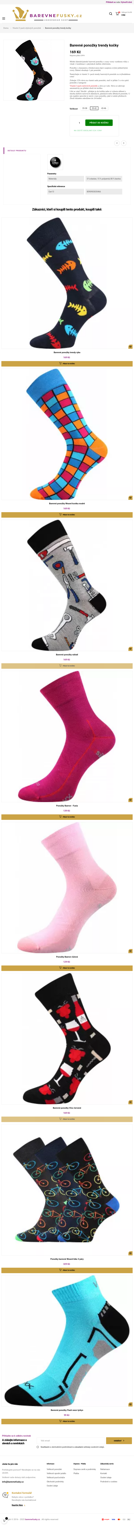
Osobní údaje (52, 1486)
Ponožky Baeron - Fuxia (67, 806)
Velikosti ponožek (54, 1469)
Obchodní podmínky (55, 1482)
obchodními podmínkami (62, 1447)
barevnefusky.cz (32, 1519)
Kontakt (103, 1473)
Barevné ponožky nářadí (67, 654)
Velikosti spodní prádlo (56, 1473)
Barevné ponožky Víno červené (67, 1108)
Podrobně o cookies (108, 1482)
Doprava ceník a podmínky (85, 1469)
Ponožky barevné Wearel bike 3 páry (67, 1259)
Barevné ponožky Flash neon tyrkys (67, 1410)
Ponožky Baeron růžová (67, 957)
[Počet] (79, 122)
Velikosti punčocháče (56, 1477)
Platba (76, 1473)
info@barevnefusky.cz (13, 1482)
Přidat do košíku (99, 123)
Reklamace (105, 1469)
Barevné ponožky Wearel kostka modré (67, 503)
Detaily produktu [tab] (17, 151)
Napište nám (17, 1505)
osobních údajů (97, 1447)
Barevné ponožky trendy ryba (67, 352)
